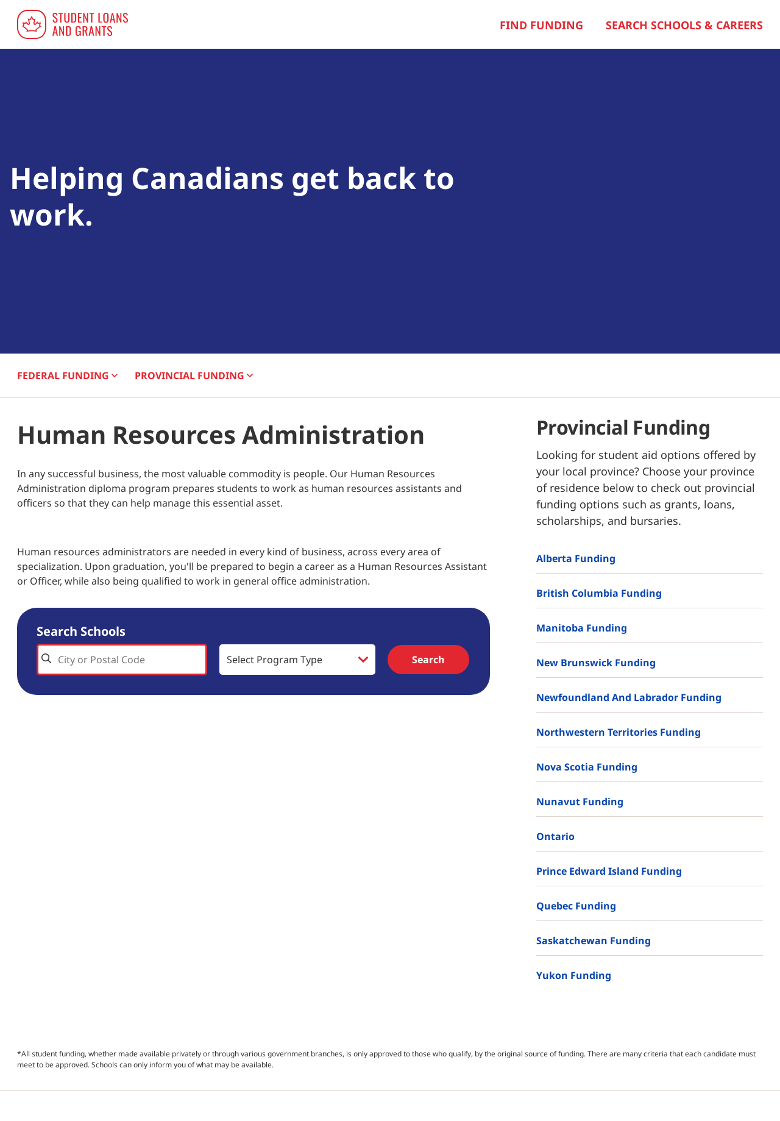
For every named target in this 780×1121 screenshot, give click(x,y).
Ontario (555, 836)
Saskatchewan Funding (593, 940)
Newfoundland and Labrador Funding (629, 697)
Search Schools (81, 631)
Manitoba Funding (581, 628)
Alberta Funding (575, 558)
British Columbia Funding (599, 593)
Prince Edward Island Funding (609, 871)
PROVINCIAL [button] (194, 375)
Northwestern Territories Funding (618, 732)
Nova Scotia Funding (586, 767)
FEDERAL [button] (67, 375)
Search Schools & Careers (684, 25)
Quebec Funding (576, 906)
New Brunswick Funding (596, 662)
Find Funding (541, 25)
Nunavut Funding (579, 801)
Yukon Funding (573, 975)
